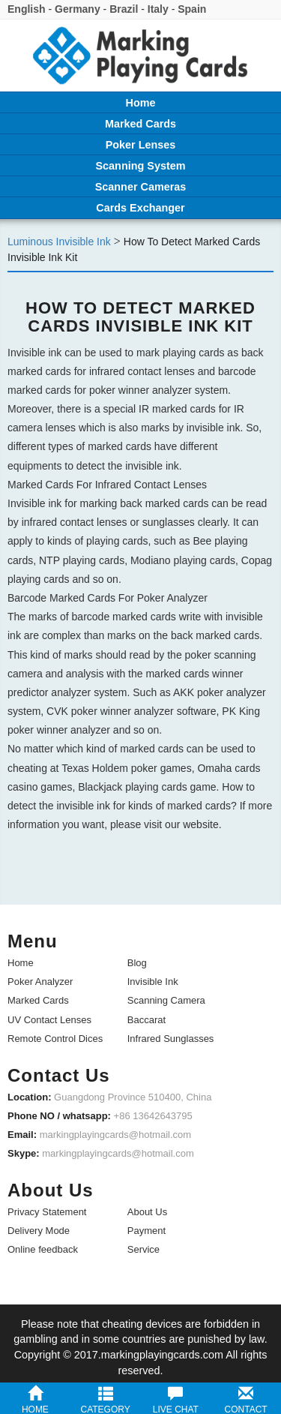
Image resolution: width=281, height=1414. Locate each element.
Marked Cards (38, 1000)
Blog (137, 962)
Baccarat (146, 1019)
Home (20, 962)
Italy (158, 9)
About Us (147, 1211)
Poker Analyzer (40, 981)
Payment (146, 1230)
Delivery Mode (38, 1230)
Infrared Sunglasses (170, 1038)
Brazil (123, 9)
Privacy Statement (47, 1211)
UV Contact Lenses (49, 1019)
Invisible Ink (152, 981)
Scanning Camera (166, 1000)
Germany (77, 9)
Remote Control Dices (55, 1038)
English (26, 9)
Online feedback (42, 1249)
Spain (192, 9)
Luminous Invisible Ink (59, 242)
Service (143, 1249)
